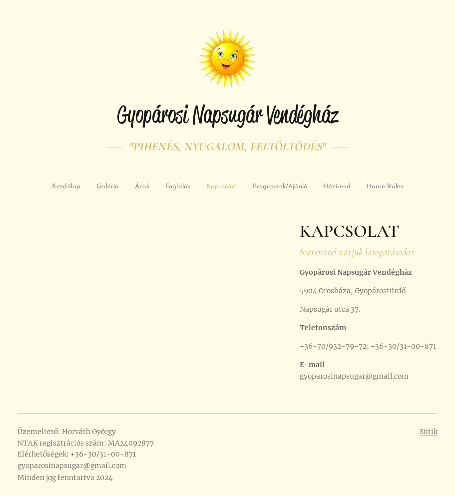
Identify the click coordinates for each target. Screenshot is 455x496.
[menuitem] (87, 187)
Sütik (429, 431)
